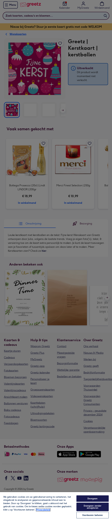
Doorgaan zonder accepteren (92, 507)
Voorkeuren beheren (92, 515)
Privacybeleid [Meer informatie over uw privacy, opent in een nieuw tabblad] (43, 510)
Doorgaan (92, 498)
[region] (56, 506)
